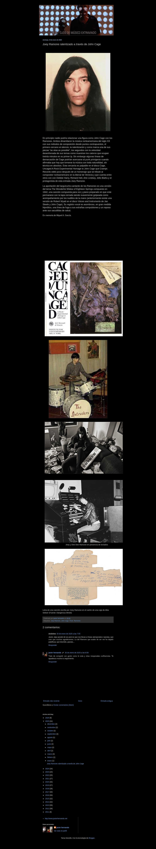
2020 (47, 782)
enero (49, 761)
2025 (47, 721)
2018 (47, 789)
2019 (47, 785)
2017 (47, 792)
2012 (47, 808)
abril (49, 751)
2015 (47, 799)
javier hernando (55, 653)
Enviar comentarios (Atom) (64, 705)
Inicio (80, 701)
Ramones (77, 621)
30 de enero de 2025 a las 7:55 (68, 634)
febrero (50, 757)
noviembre (51, 727)
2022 (47, 775)
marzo (50, 754)
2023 (47, 772)
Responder (53, 645)
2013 (47, 805)
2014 (47, 802)
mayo (49, 747)
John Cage (65, 621)
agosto (50, 737)
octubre (50, 731)
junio (49, 744)
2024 (47, 769)
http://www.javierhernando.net (56, 818)
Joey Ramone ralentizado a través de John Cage (65, 764)
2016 (47, 795)
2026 (47, 718)
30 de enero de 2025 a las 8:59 (76, 653)
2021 (47, 779)
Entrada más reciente (51, 701)
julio (49, 741)
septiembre (51, 734)
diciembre (51, 724)
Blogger (91, 838)
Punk (71, 621)
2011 (47, 812)
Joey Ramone (55, 621)
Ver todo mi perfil (60, 831)
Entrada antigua (107, 701)
